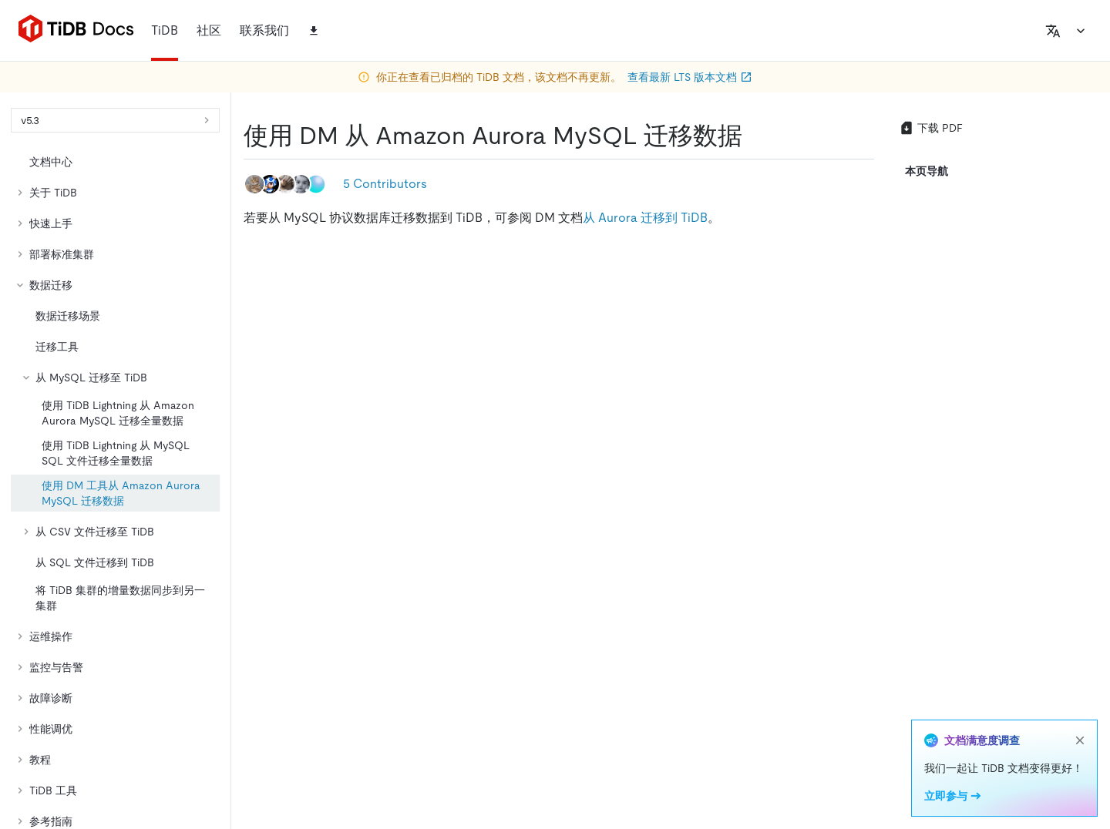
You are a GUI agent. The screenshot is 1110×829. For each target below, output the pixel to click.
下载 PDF (931, 128)
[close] (1080, 740)
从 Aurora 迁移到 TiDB (645, 217)
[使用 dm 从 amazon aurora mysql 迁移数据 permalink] (754, 135)
